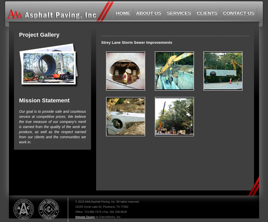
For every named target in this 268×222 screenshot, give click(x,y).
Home (123, 13)
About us (148, 13)
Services (179, 13)
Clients (207, 13)
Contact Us (238, 13)
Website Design (85, 216)
